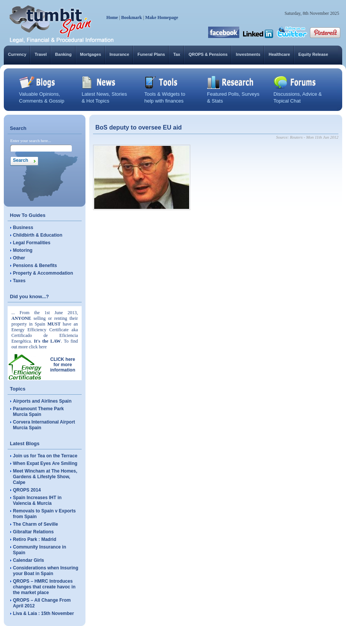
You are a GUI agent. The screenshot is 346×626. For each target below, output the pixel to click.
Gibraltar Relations (33, 531)
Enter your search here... (30, 140)
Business (23, 227)
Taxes (19, 280)
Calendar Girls (28, 560)
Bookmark (131, 17)
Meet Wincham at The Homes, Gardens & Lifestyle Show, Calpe (45, 476)
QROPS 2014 (27, 490)
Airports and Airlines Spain (42, 401)
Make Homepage (161, 17)
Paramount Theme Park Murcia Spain (38, 411)
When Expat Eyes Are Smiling (45, 463)
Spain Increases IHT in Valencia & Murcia (37, 500)
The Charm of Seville (35, 524)
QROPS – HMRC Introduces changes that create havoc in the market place (44, 587)
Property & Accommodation (43, 273)
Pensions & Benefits (35, 265)
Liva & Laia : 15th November (43, 613)
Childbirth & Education (37, 235)
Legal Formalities (32, 242)
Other (19, 258)
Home (112, 17)
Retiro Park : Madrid (34, 539)
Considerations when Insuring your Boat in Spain (45, 570)
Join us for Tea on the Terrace (45, 455)
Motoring (22, 250)
